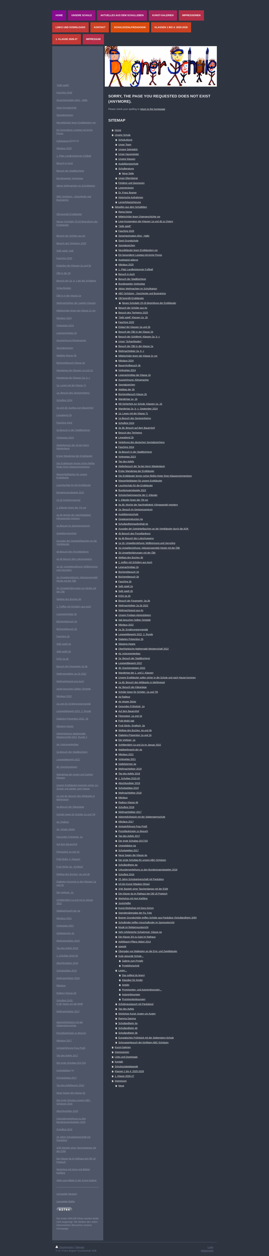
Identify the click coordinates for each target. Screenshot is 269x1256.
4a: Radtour (62, 822)
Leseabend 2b (126, 437)
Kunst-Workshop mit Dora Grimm (136, 908)
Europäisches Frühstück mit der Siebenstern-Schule (146, 1037)
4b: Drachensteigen (66, 767)
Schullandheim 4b (127, 1028)
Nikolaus (123, 797)
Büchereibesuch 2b (128, 576)
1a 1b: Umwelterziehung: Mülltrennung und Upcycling (146, 543)
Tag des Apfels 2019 (129, 773)
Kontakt (119, 1061)
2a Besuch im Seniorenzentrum (73, 525)
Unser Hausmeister (128, 154)
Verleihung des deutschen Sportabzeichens (141, 442)
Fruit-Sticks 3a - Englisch (69, 866)
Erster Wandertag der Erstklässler (136, 471)
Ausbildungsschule (128, 163)
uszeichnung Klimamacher (72, 340)
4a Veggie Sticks (127, 701)
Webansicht (207, 1250)
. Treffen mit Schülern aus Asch (74, 606)
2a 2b (59, 500)
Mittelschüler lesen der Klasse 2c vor (137, 355)
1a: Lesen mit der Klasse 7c (133, 413)
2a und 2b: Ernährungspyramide (73, 703)
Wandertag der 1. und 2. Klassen (135, 672)
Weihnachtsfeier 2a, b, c (131, 351)
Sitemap (79, 1247)
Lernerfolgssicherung (129, 202)
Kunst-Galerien (123, 1047)
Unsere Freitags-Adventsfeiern (134, 615)
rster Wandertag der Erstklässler (75, 456)
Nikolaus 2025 (126, 264)
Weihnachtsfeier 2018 (130, 792)
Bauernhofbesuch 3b (129, 365)
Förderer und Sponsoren (131, 183)
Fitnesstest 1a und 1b (67, 851)
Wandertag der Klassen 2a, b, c (73, 377)
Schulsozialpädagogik (126, 1066)
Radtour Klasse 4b (128, 802)
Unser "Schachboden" (130, 341)
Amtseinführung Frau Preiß (132, 826)
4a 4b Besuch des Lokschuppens (136, 538)
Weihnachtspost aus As (130, 610)
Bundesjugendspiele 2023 (132, 490)
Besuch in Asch (126, 274)
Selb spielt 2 (62, 644)
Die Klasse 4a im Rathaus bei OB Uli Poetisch (142, 893)
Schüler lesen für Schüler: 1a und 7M (138, 692)
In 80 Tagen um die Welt (69, 1004)
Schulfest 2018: (64, 1000)
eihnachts (64, 673)
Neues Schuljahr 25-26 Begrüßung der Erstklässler (149, 303)
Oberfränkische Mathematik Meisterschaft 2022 (143, 648)
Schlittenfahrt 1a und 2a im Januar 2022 (139, 744)
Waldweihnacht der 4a (130, 749)
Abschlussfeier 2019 (129, 783)
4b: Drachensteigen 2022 (131, 668)
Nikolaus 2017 (126, 821)
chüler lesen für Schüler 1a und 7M (76, 814)
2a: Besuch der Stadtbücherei (134, 658)
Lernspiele (62, 1194)
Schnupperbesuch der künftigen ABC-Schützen (143, 1042)
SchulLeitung (125, 139)
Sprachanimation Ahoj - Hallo (133, 235)
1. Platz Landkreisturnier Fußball (135, 269)
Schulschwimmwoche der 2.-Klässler (137, 495)
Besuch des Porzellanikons (74, 551)
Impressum (121, 1081)
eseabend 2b (65, 415)
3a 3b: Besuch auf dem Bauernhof (136, 427)
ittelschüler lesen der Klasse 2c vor (77, 310)
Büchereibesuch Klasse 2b (132, 394)
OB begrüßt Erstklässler (131, 298)
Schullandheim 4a (127, 864)
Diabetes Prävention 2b (130, 639)
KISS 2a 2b (124, 596)
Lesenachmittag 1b (128, 567)
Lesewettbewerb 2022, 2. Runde (135, 634)
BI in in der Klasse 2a (69, 295)
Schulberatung (126, 168)
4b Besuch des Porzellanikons (134, 533)
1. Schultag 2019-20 (129, 778)
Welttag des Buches (67, 599)
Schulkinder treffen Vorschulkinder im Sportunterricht (146, 922)
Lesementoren (126, 187)
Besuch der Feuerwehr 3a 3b (71, 666)
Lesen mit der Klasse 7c (73, 385)
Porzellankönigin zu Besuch (133, 831)
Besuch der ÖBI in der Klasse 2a (135, 346)
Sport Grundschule (128, 240)
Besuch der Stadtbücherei (132, 279)
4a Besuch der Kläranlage (70, 806)
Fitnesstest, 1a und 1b (130, 716)
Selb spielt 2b (125, 591)
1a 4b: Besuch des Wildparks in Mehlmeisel (141, 682)
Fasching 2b (124, 581)
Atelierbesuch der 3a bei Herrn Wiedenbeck (141, 466)
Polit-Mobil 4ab (126, 720)
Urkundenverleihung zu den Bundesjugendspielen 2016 (147, 869)
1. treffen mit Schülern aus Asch (135, 562)
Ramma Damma (127, 1018)
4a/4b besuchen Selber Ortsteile (73, 689)
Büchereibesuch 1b (128, 572)
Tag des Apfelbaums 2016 (70, 1085)
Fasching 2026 (126, 231)
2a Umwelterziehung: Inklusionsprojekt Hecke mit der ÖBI (149, 548)
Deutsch (72, 1194)
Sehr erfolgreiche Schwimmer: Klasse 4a (140, 932)
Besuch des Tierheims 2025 (133, 312)
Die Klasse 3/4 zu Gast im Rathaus (137, 936)
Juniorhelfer (124, 903)
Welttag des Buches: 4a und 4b (135, 730)
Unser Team (124, 144)
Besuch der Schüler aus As (132, 307)
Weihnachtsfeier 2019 (130, 768)
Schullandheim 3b (127, 1033)
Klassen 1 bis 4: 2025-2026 (129, 1071)
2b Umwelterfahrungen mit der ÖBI (136, 552)
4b (58, 551)
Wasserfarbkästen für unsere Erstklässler (140, 480)
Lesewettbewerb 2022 (130, 663)
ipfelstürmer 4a (66, 933)
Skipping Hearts (126, 644)
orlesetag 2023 (66, 437)
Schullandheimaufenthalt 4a (133, 524)
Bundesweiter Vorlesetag (131, 283)
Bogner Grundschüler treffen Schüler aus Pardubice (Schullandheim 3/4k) (157, 917)
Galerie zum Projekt (132, 960)
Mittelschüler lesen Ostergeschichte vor (139, 216)
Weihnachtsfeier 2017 (130, 812)
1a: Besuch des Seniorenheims (73, 393)
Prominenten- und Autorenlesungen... (142, 989)
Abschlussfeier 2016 (67, 1111)
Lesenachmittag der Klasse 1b (134, 375)
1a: (58, 385)
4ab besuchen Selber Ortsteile (134, 620)
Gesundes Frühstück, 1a (131, 706)
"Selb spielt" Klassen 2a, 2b (133, 317)
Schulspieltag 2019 (128, 788)
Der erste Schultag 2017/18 (133, 840)
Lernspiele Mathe (65, 1201)
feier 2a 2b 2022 (77, 673)
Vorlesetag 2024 (127, 370)
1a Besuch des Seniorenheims (134, 418)
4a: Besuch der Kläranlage (132, 687)
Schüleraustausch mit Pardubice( (136, 1004)
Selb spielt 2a (125, 586)
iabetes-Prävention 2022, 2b (73, 718)
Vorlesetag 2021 (127, 759)
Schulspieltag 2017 (128, 850)
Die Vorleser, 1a (126, 740)
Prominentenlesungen (133, 999)
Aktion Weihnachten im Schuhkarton (137, 288)
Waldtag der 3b (126, 389)
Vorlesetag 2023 (127, 456)
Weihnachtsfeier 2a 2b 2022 (133, 605)
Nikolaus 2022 (126, 624)
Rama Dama (125, 211)
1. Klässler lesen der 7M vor (133, 500)
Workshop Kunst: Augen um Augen (137, 1013)
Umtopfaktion (63, 1070)
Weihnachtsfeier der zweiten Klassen (76, 303)
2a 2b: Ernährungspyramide (133, 629)
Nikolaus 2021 (126, 754)
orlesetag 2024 (66, 325)
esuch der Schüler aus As (71, 235)
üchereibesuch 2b (67, 629)
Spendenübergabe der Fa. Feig (135, 912)
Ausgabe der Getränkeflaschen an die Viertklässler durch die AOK (153, 528)
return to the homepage (152, 109)
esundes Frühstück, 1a (70, 837)
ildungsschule (69, 533)
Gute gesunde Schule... (130, 956)
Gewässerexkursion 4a (130, 519)
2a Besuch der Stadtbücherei (71, 752)
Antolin (125, 985)
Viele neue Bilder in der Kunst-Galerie (76, 1180)
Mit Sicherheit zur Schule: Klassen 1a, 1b (140, 403)
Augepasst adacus (128, 259)
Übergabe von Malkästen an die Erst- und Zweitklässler (147, 951)
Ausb (59, 533)
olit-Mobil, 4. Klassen (69, 859)
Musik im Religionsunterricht (133, 927)
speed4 (122, 946)
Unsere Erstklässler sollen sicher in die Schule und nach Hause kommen (157, 677)
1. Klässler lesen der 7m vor (71, 507)
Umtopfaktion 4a (127, 845)
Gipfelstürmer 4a (127, 764)
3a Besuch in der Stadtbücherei (135, 452)
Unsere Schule (123, 135)
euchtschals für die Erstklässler (74, 485)
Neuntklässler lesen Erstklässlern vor (138, 250)
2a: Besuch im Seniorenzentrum (135, 509)
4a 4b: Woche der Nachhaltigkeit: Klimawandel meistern (148, 504)
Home (118, 130)
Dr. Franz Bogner (127, 192)
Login (210, 1247)
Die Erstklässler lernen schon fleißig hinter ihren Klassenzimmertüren (155, 476)
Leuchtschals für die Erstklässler (135, 485)
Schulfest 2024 (126, 423)
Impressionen (122, 1052)
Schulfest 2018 (126, 807)
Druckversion (65, 1247)
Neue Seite (128, 173)
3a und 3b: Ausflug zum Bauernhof (74, 407)
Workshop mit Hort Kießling (133, 898)
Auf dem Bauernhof (128, 711)
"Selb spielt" (124, 226)
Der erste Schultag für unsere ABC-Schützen (142, 860)
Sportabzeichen (126, 245)
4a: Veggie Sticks (65, 829)
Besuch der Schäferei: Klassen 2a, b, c (139, 336)
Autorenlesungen (131, 994)
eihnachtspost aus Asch (71, 681)
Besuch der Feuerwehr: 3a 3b (134, 600)
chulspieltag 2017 (67, 1077)
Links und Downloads (126, 1057)
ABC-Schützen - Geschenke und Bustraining (142, 293)
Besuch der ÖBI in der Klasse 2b (135, 331)
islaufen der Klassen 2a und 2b (74, 265)
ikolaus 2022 (65, 696)
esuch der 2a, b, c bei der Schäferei (77, 280)
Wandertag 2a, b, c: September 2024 (138, 408)
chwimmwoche (72, 500)
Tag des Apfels (126, 461)
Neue (121, 1085)
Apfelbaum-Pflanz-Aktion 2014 (134, 941)
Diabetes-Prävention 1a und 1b (134, 735)
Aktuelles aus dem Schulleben (131, 207)
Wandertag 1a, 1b (127, 399)
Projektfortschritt (130, 965)
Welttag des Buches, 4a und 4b (73, 874)
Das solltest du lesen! (133, 975)
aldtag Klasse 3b (68, 355)
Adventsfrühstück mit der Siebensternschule (141, 816)
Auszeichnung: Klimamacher (133, 379)
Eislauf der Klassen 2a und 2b (134, 327)
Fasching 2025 (126, 322)
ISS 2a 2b (63, 658)
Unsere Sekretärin (128, 149)
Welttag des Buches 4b (130, 557)
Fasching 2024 (126, 447)
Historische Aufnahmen (130, 197)
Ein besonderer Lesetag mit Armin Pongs (140, 255)
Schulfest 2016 (126, 874)
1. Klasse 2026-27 (124, 1076)
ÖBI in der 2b (63, 273)
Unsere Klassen (126, 159)
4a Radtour (124, 696)
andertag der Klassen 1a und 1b (76, 370)
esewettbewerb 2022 (69, 759)
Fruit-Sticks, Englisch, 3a (131, 725)
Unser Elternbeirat (128, 178)
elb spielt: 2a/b (65, 250)
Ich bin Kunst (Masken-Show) (134, 884)
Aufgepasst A (63, 141)
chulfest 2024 (65, 400)
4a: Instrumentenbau (129, 653)
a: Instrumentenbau (68, 744)
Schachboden (63, 288)
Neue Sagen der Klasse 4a (132, 855)
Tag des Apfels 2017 (129, 836)
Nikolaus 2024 (126, 360)
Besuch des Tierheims (130, 432)
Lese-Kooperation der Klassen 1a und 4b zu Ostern (145, 221)
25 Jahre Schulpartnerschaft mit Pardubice (141, 879)
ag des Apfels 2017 (68, 1055)
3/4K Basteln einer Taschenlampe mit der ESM (143, 888)
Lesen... (122, 970)
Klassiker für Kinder (132, 980)
